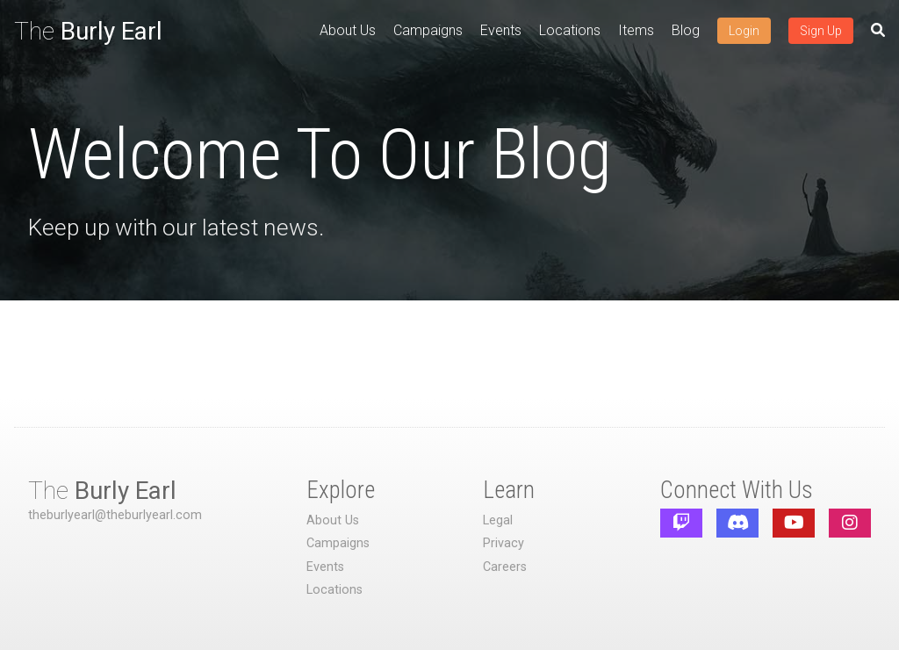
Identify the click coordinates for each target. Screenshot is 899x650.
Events (500, 30)
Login (744, 31)
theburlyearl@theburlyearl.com (115, 515)
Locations (570, 30)
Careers (505, 567)
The (88, 31)
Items (636, 30)
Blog (686, 30)
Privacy (503, 543)
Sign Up (821, 31)
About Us (348, 30)
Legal (498, 520)
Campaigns (428, 30)
